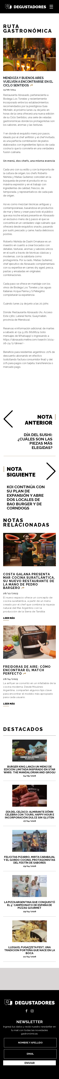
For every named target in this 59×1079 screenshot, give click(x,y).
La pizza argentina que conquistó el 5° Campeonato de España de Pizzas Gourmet (29, 906)
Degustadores (25, 6)
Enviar (30, 1063)
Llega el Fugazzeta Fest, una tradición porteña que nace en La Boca (29, 952)
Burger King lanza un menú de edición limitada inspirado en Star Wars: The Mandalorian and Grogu (29, 771)
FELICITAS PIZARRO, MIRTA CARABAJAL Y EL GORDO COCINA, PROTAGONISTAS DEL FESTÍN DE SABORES (29, 861)
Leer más (9, 618)
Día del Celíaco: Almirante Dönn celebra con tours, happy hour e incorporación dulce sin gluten (29, 816)
